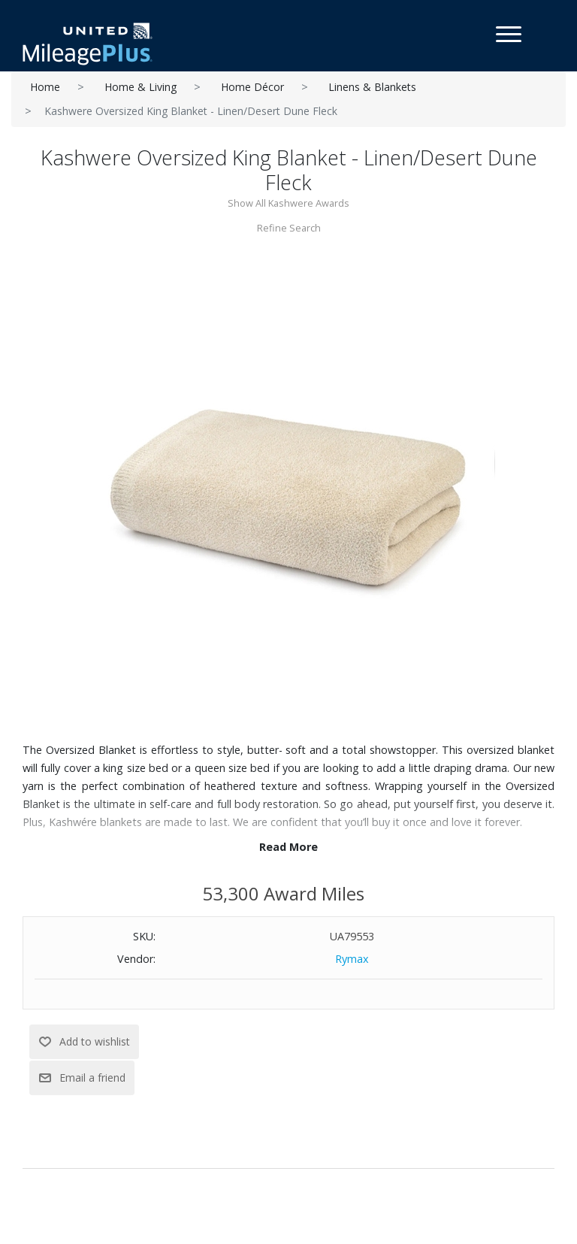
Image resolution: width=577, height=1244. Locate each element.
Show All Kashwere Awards (288, 203)
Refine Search (289, 228)
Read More (288, 847)
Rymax (352, 959)
